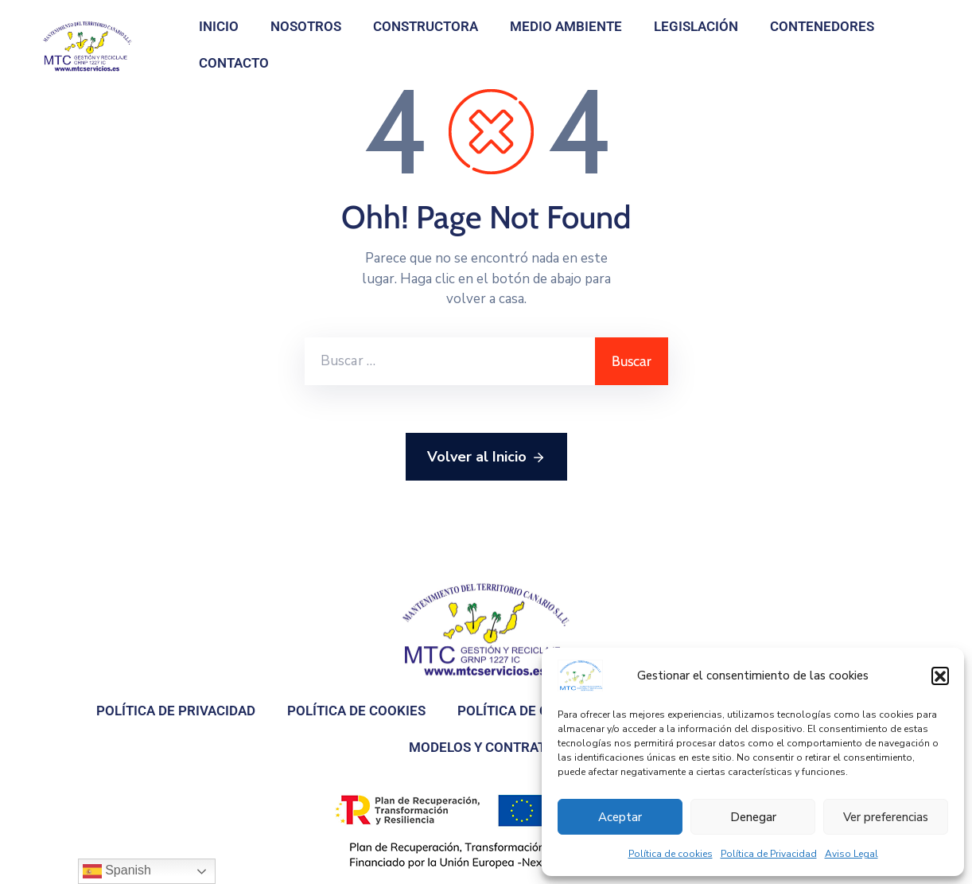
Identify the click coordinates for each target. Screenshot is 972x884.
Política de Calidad (525, 710)
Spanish (117, 871)
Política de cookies (670, 853)
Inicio (219, 26)
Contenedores (822, 26)
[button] (940, 675)
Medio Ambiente (566, 26)
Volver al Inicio (486, 457)
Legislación (696, 26)
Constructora (425, 26)
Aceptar (620, 817)
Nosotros (305, 26)
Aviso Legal (851, 853)
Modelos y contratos (486, 747)
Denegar (753, 817)
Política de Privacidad (769, 853)
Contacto (234, 63)
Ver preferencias (885, 817)
